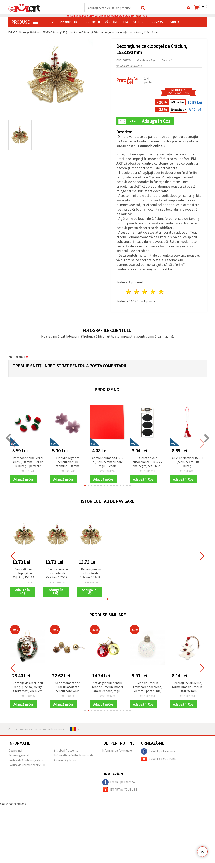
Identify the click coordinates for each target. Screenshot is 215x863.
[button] (85, 486)
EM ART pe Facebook (158, 753)
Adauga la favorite (129, 66)
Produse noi (69, 22)
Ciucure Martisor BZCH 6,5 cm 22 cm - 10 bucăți (187, 462)
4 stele (153, 292)
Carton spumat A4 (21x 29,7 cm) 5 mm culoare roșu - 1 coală (107, 462)
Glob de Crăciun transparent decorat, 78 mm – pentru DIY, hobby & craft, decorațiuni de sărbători (147, 688)
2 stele (137, 292)
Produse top (133, 22)
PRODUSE (24, 22)
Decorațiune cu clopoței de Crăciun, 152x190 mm (24, 574)
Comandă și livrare (65, 762)
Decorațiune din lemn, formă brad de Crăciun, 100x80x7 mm (187, 688)
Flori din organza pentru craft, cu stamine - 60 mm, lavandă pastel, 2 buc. (67, 462)
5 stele (161, 292)
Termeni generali (18, 757)
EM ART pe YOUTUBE (158, 761)
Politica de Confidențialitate (25, 762)
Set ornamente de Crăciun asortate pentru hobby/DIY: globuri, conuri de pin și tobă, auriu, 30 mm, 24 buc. (67, 688)
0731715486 (139, 15)
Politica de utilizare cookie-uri (26, 767)
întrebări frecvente (66, 752)
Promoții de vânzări (101, 22)
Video (174, 22)
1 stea (128, 292)
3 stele (145, 292)
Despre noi (15, 752)
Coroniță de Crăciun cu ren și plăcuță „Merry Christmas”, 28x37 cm (28, 688)
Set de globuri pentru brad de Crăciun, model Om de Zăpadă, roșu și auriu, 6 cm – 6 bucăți (107, 688)
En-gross (157, 22)
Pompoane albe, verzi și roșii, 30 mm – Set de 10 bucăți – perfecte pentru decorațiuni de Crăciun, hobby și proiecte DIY (27, 462)
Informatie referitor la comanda (73, 757)
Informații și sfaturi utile (117, 752)
